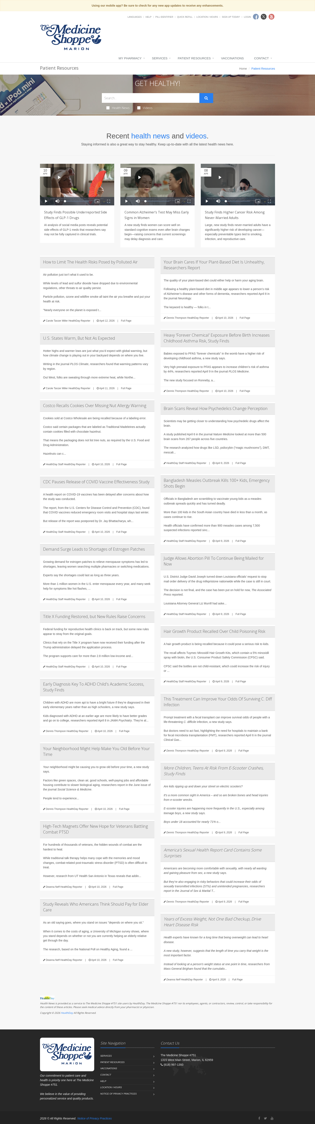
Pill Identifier (164, 17)
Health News (118, 108)
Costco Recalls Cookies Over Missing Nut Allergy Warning (94, 405)
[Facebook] (259, 1118)
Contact (261, 58)
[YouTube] (272, 1118)
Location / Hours (207, 17)
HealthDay (67, 1013)
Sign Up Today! (231, 17)
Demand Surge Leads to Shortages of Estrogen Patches (94, 549)
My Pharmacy (130, 58)
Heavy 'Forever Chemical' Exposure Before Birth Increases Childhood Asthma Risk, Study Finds (217, 338)
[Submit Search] (206, 98)
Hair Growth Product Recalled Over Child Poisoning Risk (214, 631)
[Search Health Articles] (150, 98)
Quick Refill (185, 17)
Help (149, 17)
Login (247, 17)
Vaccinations (232, 58)
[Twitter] (265, 1118)
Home (243, 68)
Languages (135, 17)
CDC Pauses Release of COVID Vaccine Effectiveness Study (96, 482)
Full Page (126, 320)
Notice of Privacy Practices (118, 1093)
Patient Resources (194, 58)
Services (160, 58)
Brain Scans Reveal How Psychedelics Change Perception (216, 408)
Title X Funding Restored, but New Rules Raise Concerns (94, 616)
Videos (145, 108)
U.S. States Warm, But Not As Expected (79, 338)
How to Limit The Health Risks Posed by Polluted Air (90, 262)
